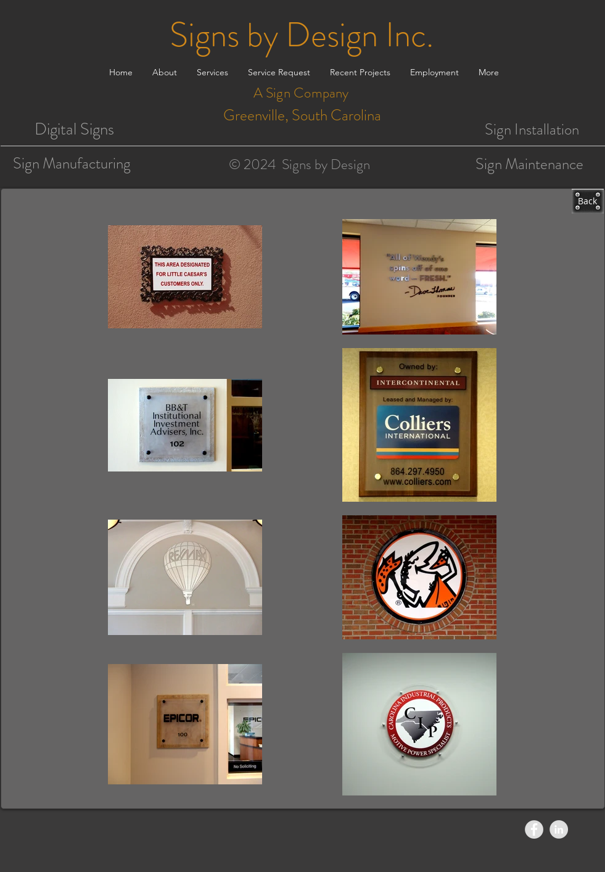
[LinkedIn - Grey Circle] (558, 829)
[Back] (588, 201)
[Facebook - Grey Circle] (534, 829)
